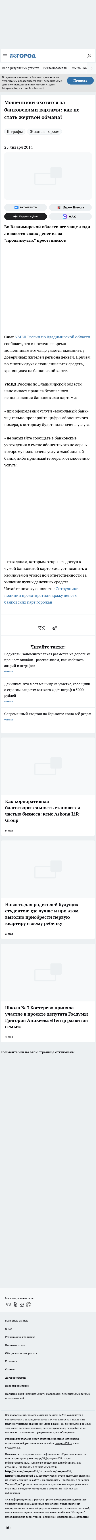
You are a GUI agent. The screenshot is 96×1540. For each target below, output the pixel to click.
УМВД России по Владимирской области (52, 336)
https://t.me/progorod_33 (21, 1475)
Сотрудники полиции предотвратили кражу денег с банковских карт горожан (41, 595)
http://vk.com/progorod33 (21, 1471)
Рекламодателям (55, 68)
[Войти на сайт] (89, 55)
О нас (8, 1329)
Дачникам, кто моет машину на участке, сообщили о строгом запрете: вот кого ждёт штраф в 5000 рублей (48, 693)
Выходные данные (16, 1320)
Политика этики (15, 1345)
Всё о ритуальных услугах (20, 68)
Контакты (11, 1361)
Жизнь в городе (44, 131)
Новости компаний (17, 1385)
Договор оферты (15, 1377)
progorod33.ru (63, 1443)
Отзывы (10, 1369)
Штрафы (15, 131)
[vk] (42, 628)
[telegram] (55, 628)
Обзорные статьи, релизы (21, 1353)
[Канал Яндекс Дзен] (25, 216)
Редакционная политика (20, 1337)
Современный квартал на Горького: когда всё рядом (48, 716)
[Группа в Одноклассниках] (15, 1304)
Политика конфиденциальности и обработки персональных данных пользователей (47, 1396)
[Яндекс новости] (70, 207)
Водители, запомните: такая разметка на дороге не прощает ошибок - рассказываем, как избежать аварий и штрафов (48, 663)
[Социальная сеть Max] (70, 216)
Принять (80, 80)
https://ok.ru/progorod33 (55, 1471)
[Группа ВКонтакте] (25, 207)
